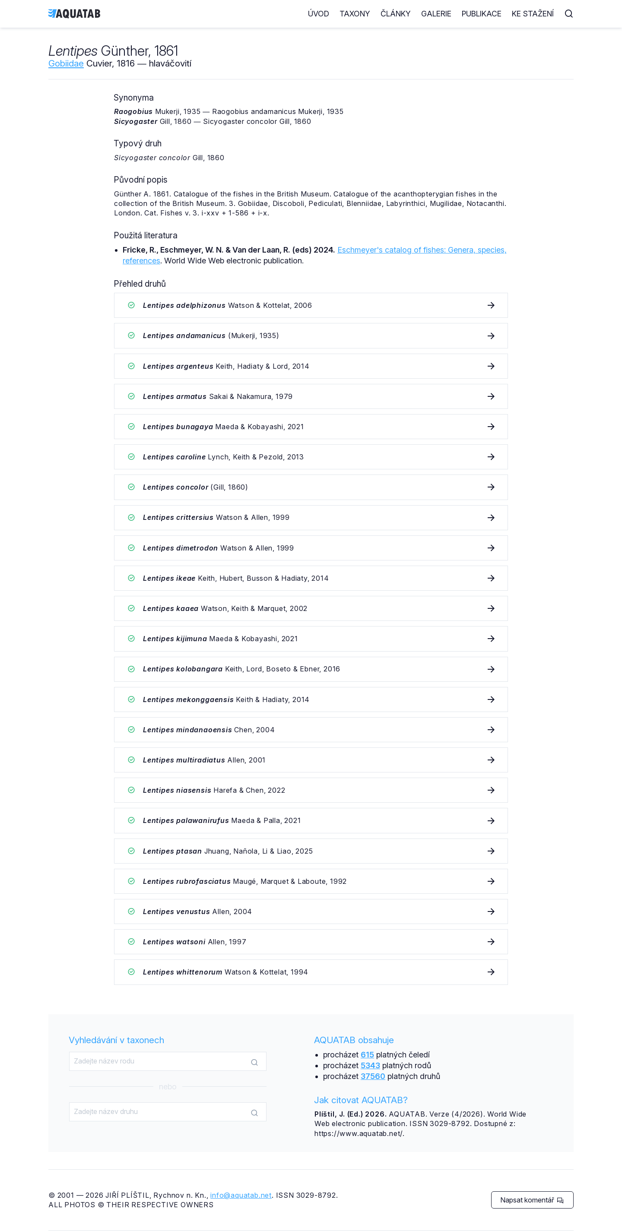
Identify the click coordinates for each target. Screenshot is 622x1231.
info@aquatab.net (241, 1195)
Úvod (318, 13)
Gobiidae (66, 63)
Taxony (355, 13)
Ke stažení (533, 13)
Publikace (481, 13)
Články (396, 13)
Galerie (436, 13)
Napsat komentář (532, 1200)
